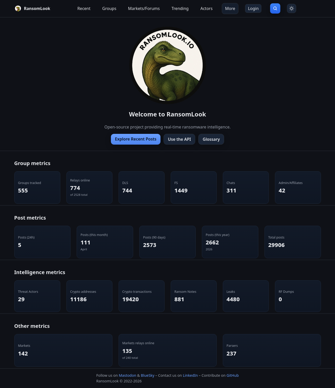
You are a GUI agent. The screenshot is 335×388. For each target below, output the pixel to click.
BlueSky (147, 375)
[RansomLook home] (32, 8)
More (230, 8)
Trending (180, 8)
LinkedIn (190, 375)
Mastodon (127, 375)
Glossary (211, 139)
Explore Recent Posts (135, 139)
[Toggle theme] (291, 8)
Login (253, 8)
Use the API (179, 139)
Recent (83, 8)
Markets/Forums (144, 8)
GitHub (232, 375)
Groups (109, 8)
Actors (206, 8)
